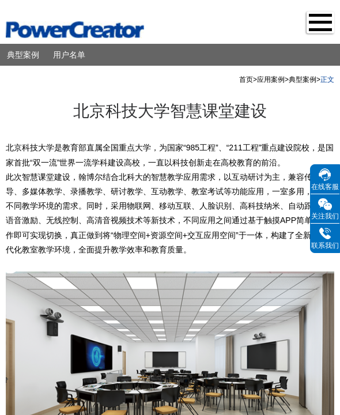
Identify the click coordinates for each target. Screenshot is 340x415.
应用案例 (271, 80)
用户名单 (69, 54)
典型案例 (23, 54)
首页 (246, 80)
